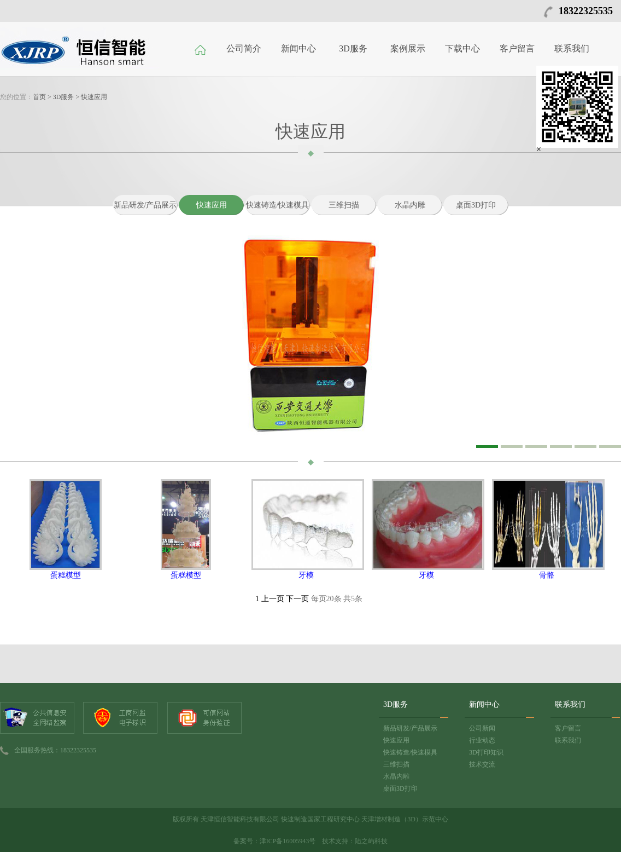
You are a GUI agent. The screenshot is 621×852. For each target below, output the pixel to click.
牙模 (306, 575)
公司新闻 (482, 728)
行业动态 (482, 740)
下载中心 (462, 48)
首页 (39, 97)
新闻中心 (298, 48)
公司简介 (243, 48)
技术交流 (482, 764)
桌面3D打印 (476, 205)
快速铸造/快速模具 (277, 205)
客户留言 (517, 48)
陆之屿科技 (371, 841)
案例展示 (407, 48)
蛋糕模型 (65, 575)
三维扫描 (344, 205)
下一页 (297, 599)
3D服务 (353, 48)
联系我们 (571, 48)
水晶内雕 (410, 205)
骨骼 (546, 575)
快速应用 (94, 97)
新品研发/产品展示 (145, 205)
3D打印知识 (486, 752)
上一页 (272, 599)
